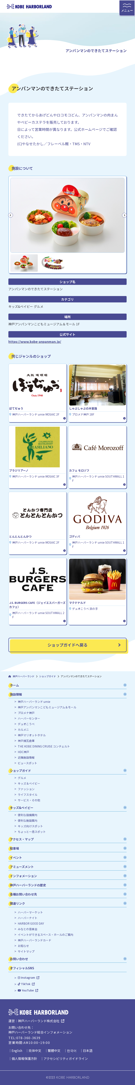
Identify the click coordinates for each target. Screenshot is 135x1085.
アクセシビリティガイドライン (66, 1058)
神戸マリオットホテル (32, 735)
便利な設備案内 (27, 815)
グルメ (22, 778)
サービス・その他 (29, 800)
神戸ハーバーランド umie (34, 702)
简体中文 (35, 1050)
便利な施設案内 (27, 820)
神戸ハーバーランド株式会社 (39, 1020)
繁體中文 (54, 1050)
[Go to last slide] (10, 215)
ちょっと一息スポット (32, 832)
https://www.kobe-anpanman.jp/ (34, 341)
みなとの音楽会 (27, 929)
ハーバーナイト (27, 918)
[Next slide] (124, 215)
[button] (24, 263)
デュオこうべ (26, 724)
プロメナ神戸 (26, 713)
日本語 (87, 1050)
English (17, 1050)
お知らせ (23, 946)
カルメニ (23, 730)
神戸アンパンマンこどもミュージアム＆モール (47, 707)
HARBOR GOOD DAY (31, 923)
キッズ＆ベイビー (29, 783)
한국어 (71, 1050)
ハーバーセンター (29, 718)
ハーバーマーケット (30, 912)
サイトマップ (26, 951)
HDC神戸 (23, 752)
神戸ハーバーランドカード (34, 940)
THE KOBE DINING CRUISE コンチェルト (44, 746)
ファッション (26, 789)
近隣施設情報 (26, 757)
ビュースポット (27, 763)
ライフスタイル (27, 795)
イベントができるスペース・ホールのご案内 (45, 935)
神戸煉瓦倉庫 (26, 741)
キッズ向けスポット (30, 826)
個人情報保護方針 (24, 1058)
